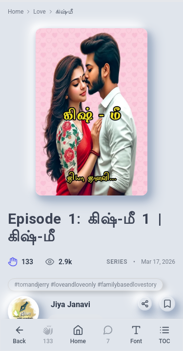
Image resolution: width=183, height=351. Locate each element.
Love (39, 11)
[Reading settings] (136, 335)
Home (15, 11)
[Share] (145, 304)
